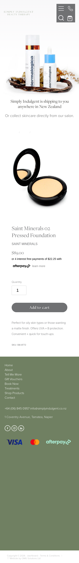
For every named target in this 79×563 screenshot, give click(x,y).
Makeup (25, 132)
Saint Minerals (39, 132)
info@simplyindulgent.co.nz (48, 408)
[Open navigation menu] (61, 8)
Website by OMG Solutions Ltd (25, 558)
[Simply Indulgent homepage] (30, 13)
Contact (10, 397)
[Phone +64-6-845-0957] (70, 8)
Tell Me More (13, 374)
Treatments (12, 388)
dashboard (32, 555)
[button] (61, 17)
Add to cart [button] (39, 307)
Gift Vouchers (13, 379)
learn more (38, 266)
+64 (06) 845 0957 (17, 408)
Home (9, 365)
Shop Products (14, 393)
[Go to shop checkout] (70, 17)
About (9, 370)
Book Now (12, 384)
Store (15, 132)
